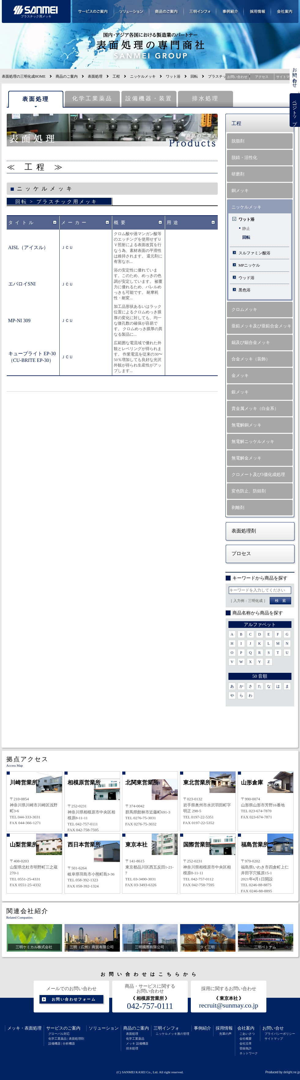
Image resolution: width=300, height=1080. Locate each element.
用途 (173, 222)
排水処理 (205, 98)
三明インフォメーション (200, 11)
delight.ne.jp (291, 1072)
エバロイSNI (22, 283)
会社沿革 (245, 1043)
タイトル (22, 222)
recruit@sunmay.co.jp (228, 1005)
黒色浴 (244, 290)
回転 (194, 76)
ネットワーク (248, 1053)
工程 (116, 76)
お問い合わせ (294, 75)
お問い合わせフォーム (74, 999)
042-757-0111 (150, 1006)
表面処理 (95, 76)
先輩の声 (225, 1033)
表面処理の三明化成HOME (24, 76)
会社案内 (245, 1028)
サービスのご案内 (63, 1028)
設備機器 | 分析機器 (61, 1043)
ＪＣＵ (67, 247)
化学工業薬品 (92, 98)
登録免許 (245, 1048)
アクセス (262, 77)
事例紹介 (202, 1028)
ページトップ (294, 110)
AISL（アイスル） (28, 247)
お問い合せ (273, 1028)
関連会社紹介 (27, 911)
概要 (121, 222)
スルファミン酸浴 (254, 253)
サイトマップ (274, 1038)
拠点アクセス (27, 759)
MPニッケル (249, 265)
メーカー (75, 222)
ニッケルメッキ (143, 76)
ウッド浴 (246, 277)
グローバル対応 (59, 1033)
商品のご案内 (67, 76)
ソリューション (104, 1028)
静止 (246, 228)
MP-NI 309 (19, 320)
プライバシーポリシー (280, 1033)
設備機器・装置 (148, 98)
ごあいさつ (247, 1033)
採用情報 (224, 1028)
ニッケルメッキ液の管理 (172, 1033)
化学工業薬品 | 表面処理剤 (66, 1038)
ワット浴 (173, 76)
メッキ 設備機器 (137, 1043)
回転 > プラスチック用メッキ (56, 201)
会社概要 (245, 1038)
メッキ (13, 1028)
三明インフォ (166, 1028)
